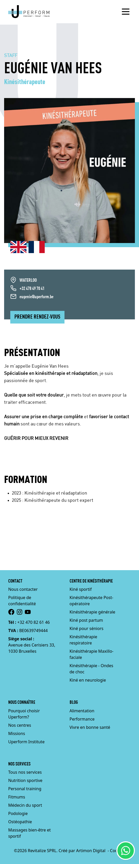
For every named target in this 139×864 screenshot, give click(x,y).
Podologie (18, 813)
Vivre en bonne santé (90, 727)
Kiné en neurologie (88, 680)
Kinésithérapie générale (92, 612)
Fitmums (16, 797)
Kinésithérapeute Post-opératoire (91, 601)
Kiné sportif (81, 589)
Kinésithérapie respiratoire (83, 640)
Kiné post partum (86, 620)
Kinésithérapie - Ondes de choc (91, 669)
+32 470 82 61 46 (33, 622)
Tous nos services (25, 772)
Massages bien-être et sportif (29, 833)
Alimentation (82, 711)
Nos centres (19, 725)
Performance (82, 719)
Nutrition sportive (25, 780)
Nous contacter (23, 589)
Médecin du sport (25, 805)
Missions (16, 733)
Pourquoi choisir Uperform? (24, 714)
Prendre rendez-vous (37, 317)
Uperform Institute (26, 742)
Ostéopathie (20, 822)
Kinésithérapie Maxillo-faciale (92, 654)
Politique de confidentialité (22, 601)
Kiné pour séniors (87, 628)
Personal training (24, 789)
